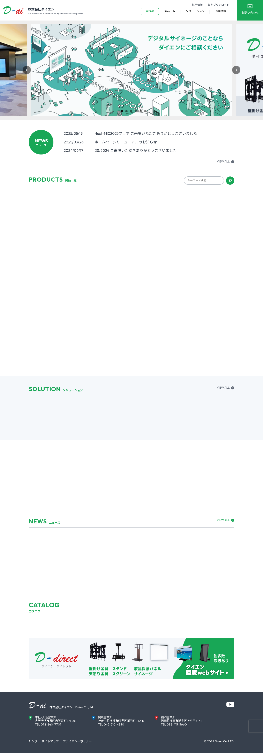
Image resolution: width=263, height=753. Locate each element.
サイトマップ (50, 741)
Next (236, 70)
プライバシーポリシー (77, 741)
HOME (150, 11)
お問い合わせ (250, 13)
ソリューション (195, 11)
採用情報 (197, 4)
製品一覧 (170, 11)
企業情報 (220, 11)
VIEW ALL (223, 161)
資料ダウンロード (218, 4)
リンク (33, 741)
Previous (27, 70)
